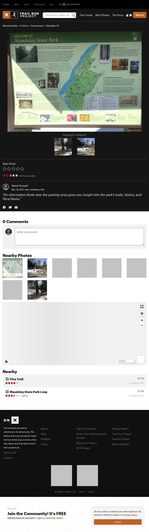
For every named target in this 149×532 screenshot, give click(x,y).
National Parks (120, 444)
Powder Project (121, 438)
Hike (26, 4)
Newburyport (37, 25)
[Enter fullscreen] (141, 306)
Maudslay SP (52, 25)
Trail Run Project (121, 433)
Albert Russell (19, 185)
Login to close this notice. (49, 518)
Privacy (91, 491)
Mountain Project (86, 442)
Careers (8, 457)
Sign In (140, 14)
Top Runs (117, 15)
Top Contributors (86, 428)
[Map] (74, 333)
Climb (6, 4)
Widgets (46, 438)
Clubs (44, 444)
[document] (118, 517)
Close (117, 521)
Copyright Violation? (75, 134)
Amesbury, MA (37, 189)
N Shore (24, 25)
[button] (4, 207)
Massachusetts (10, 25)
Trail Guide (86, 15)
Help (43, 433)
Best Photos (102, 15)
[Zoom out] (141, 325)
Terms (82, 491)
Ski (52, 4)
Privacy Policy (131, 515)
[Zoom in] (141, 320)
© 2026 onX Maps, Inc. (65, 491)
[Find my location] (141, 313)
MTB (17, 4)
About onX (10, 452)
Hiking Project (120, 428)
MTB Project (83, 448)
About (44, 428)
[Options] (140, 359)
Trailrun (39, 4)
